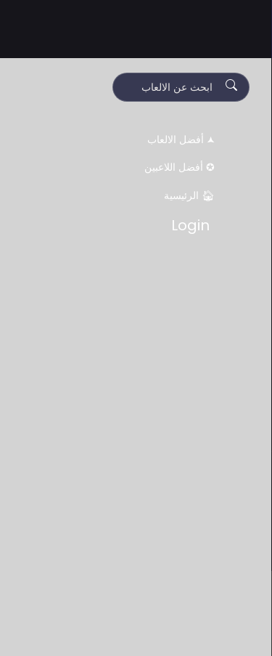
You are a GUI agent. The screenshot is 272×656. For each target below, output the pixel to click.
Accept (170, 629)
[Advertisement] (136, 515)
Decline (102, 629)
